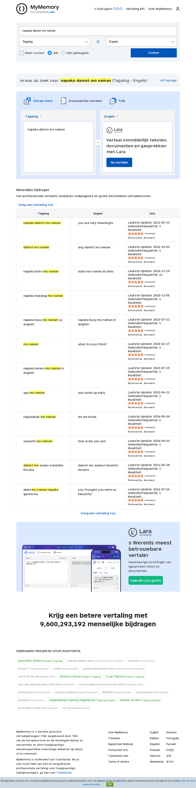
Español (155, 744)
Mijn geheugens (75, 53)
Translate (114, 738)
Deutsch (155, 755)
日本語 (170, 749)
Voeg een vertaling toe (35, 204)
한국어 (170, 761)
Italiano (154, 738)
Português (172, 738)
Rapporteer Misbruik (120, 744)
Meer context (32, 53)
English (154, 732)
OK (110, 784)
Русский (171, 744)
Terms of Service (118, 761)
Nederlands (157, 761)
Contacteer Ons (118, 749)
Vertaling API (135, 8)
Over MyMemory (160, 8)
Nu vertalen (119, 162)
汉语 (168, 755)
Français (155, 749)
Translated (118, 755)
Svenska (171, 732)
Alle (53, 53)
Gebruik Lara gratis (145, 580)
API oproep (168, 80)
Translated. (64, 772)
